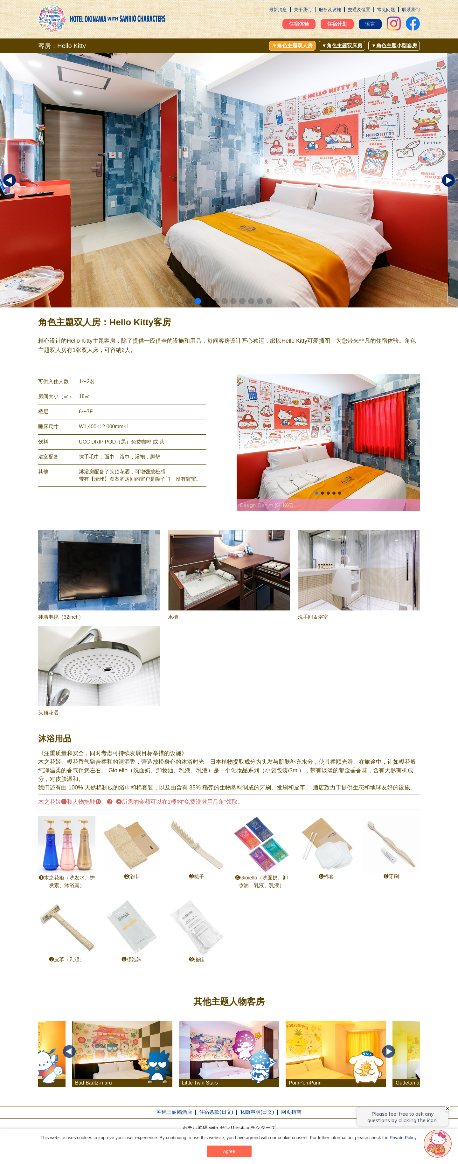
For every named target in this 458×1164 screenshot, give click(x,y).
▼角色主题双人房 (292, 45)
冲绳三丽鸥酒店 (174, 1112)
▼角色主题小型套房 (394, 45)
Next (388, 1051)
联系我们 (411, 9)
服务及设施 (330, 9)
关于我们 (303, 9)
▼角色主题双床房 (342, 45)
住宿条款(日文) (216, 1112)
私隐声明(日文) (257, 1112)
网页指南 (291, 1112)
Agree (229, 1151)
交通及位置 (359, 9)
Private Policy (403, 1137)
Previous (69, 1051)
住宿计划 (337, 24)
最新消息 (278, 9)
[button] (189, 301)
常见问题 (386, 9)
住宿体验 (299, 24)
